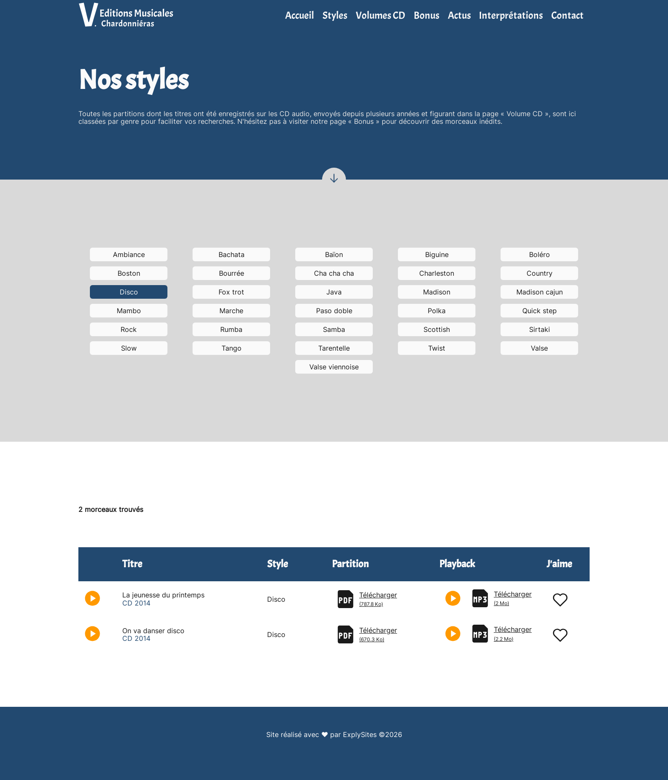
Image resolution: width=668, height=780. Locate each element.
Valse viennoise (334, 367)
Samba (334, 329)
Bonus (426, 15)
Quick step (539, 310)
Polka (437, 310)
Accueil (299, 15)
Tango (232, 348)
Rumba (231, 329)
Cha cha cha (334, 273)
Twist (436, 348)
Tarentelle (334, 348)
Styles (334, 15)
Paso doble (334, 310)
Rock (129, 329)
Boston (129, 273)
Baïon (334, 254)
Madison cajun (539, 292)
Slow (129, 348)
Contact (567, 15)
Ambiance (129, 254)
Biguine (437, 254)
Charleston (436, 273)
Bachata (232, 254)
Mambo (129, 310)
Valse (539, 348)
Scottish (436, 329)
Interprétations (511, 15)
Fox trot (231, 292)
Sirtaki (539, 329)
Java (334, 292)
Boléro (539, 254)
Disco (129, 292)
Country (540, 273)
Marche (231, 310)
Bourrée (231, 273)
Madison (436, 292)
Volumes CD (380, 15)
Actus (459, 15)
